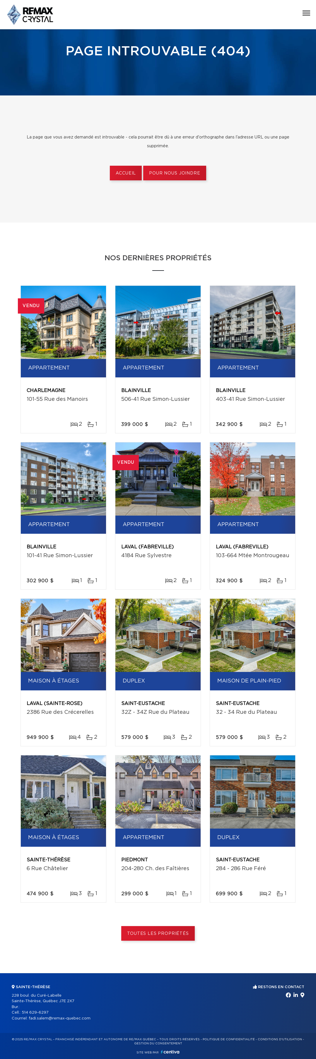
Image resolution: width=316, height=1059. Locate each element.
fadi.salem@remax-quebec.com (59, 1018)
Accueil (126, 173)
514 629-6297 (35, 1012)
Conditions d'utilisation (280, 1039)
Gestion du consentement (158, 1043)
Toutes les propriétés (158, 934)
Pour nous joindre (174, 173)
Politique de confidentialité (229, 1039)
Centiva (170, 1052)
